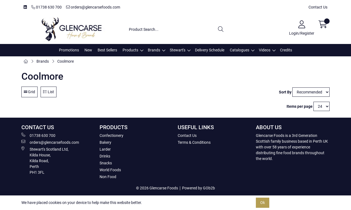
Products (130, 50)
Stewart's (177, 50)
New (88, 50)
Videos (264, 50)
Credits (286, 50)
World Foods (110, 170)
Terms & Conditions (194, 142)
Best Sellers (107, 50)
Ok (262, 202)
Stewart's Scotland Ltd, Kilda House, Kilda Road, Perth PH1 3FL (45, 161)
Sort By (285, 92)
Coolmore (65, 61)
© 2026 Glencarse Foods (157, 188)
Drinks (105, 156)
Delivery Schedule (209, 50)
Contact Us (317, 7)
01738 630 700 (46, 7)
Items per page (300, 106)
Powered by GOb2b (198, 188)
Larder (105, 149)
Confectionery (111, 135)
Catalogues (239, 50)
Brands (154, 50)
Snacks (106, 163)
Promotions (69, 50)
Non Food (108, 177)
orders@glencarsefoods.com (93, 7)
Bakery (105, 142)
